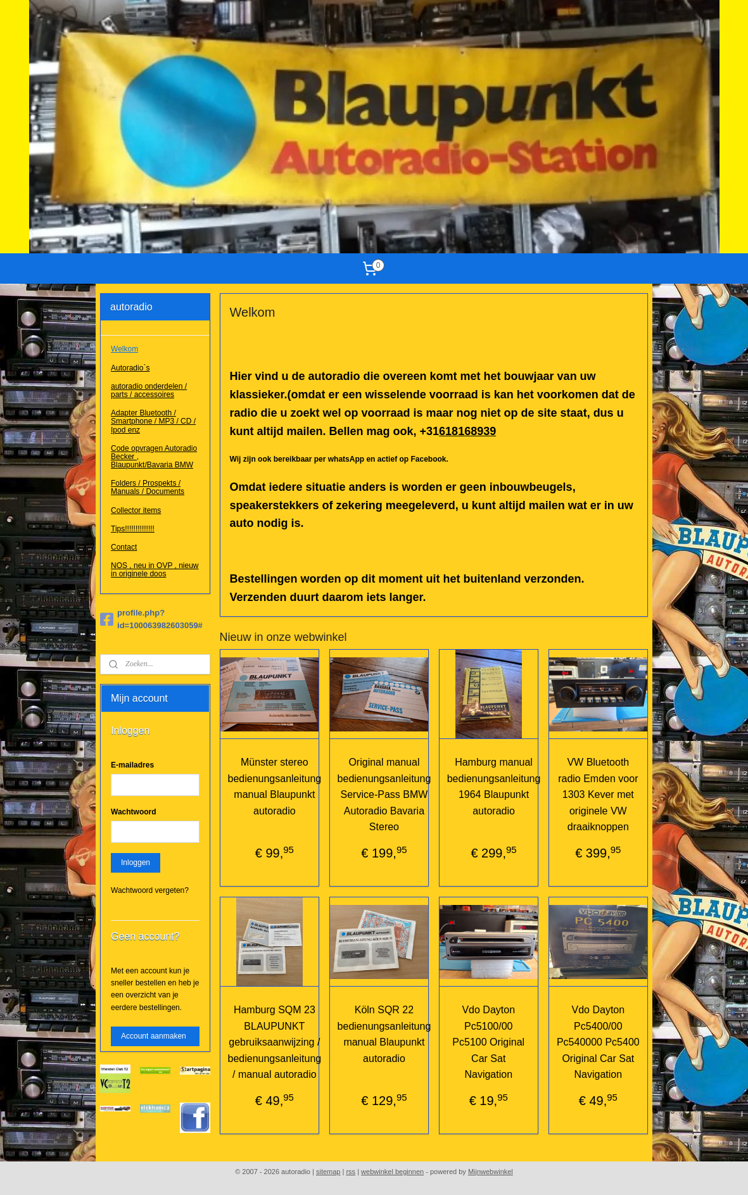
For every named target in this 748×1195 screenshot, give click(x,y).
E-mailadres (132, 765)
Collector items (136, 510)
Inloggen (135, 862)
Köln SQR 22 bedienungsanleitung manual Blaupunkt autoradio (384, 1034)
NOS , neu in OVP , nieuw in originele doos (155, 569)
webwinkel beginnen (392, 1171)
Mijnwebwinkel (490, 1171)
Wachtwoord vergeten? (150, 890)
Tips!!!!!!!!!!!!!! (133, 528)
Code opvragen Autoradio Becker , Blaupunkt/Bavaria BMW (154, 456)
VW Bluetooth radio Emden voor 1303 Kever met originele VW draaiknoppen (598, 794)
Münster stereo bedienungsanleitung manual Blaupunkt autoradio (275, 786)
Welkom (124, 349)
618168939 (467, 431)
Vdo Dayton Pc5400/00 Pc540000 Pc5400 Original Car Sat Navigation (598, 1042)
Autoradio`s (130, 368)
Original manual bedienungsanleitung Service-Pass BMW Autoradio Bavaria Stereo (384, 794)
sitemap (328, 1171)
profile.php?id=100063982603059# (151, 619)
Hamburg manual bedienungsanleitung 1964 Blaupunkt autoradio (494, 786)
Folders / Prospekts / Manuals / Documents (147, 487)
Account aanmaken (153, 1036)
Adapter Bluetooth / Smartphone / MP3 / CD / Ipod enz (153, 421)
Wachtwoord (133, 811)
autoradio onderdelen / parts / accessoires (149, 390)
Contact (124, 547)
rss (350, 1171)
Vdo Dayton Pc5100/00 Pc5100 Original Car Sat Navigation (488, 1042)
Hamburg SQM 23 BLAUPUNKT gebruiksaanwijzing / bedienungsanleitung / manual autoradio (275, 1042)
